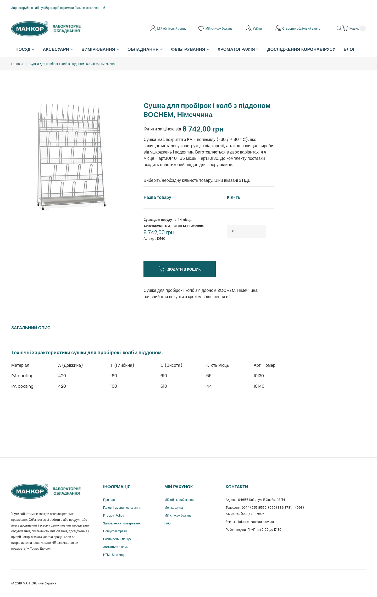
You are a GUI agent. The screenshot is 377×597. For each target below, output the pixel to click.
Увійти (257, 28)
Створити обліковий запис (301, 28)
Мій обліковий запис (171, 28)
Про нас (109, 499)
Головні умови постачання (122, 507)
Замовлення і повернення (122, 523)
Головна (17, 64)
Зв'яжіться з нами (116, 547)
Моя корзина (173, 507)
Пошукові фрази (115, 531)
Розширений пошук (117, 539)
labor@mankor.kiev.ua (256, 521)
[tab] (31, 328)
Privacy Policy (114, 515)
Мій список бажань (219, 28)
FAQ (167, 523)
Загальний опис (31, 328)
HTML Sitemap (114, 554)
